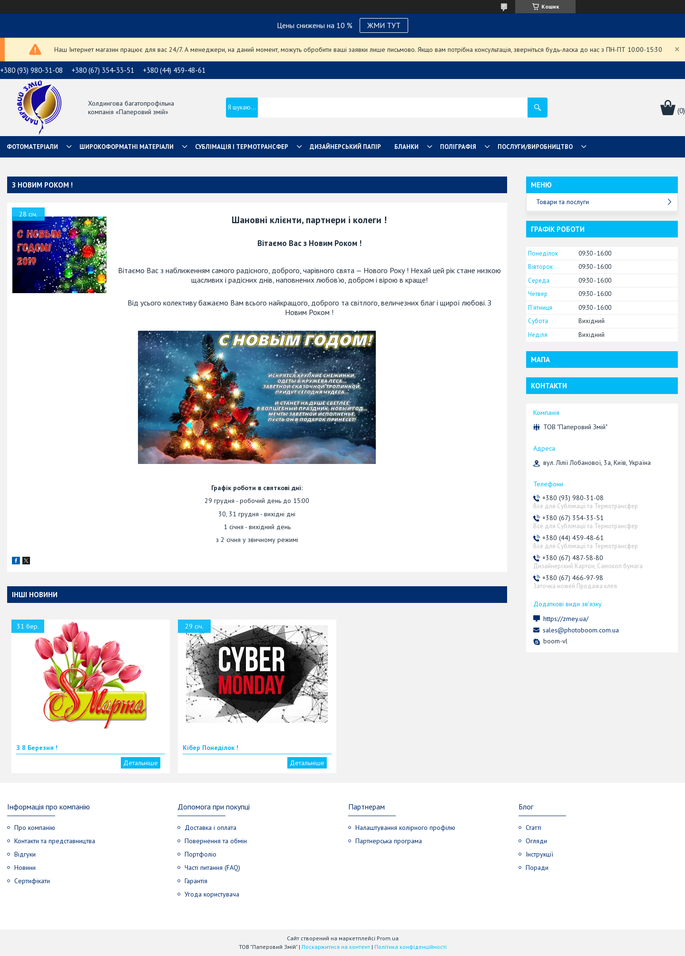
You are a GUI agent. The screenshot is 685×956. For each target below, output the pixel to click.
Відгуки (25, 854)
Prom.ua (388, 938)
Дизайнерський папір (345, 147)
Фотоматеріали (32, 147)
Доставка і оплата (210, 827)
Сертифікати (32, 881)
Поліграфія (458, 147)
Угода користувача (212, 894)
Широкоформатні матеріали (126, 147)
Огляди (536, 841)
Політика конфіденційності (410, 946)
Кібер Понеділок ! (210, 747)
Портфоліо (200, 854)
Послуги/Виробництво (535, 147)
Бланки (406, 147)
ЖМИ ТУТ (384, 25)
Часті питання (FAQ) (212, 867)
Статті (533, 827)
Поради (537, 867)
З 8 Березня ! (37, 747)
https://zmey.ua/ (565, 618)
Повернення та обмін (216, 841)
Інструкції (539, 854)
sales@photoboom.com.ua (581, 630)
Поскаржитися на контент (336, 946)
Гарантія (196, 881)
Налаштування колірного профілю (405, 827)
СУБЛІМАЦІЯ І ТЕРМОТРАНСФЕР (241, 147)
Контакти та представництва (54, 841)
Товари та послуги (562, 201)
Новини (25, 867)
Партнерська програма (388, 841)
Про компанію (34, 827)
